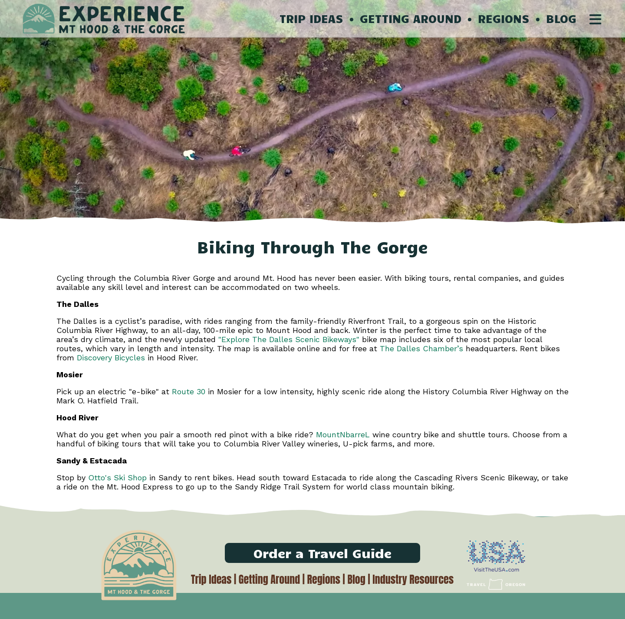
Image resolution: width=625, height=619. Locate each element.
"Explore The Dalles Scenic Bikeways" (288, 339)
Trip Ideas (211, 579)
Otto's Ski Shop (118, 477)
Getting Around (269, 579)
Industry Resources (413, 579)
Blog (356, 579)
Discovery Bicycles (111, 357)
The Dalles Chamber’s (421, 348)
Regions (323, 579)
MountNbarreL (343, 434)
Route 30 (187, 391)
